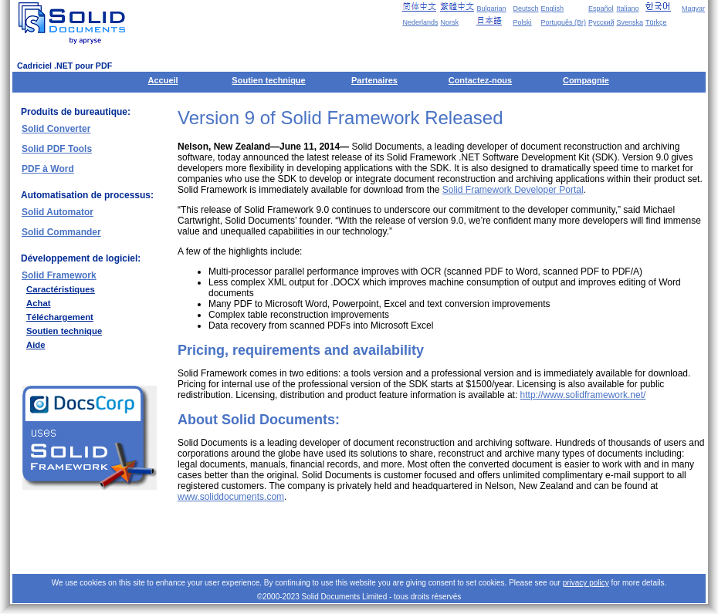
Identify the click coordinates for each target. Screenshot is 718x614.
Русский (601, 22)
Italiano (627, 8)
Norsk (449, 22)
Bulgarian (491, 8)
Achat (38, 303)
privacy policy (586, 583)
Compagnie (586, 80)
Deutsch (525, 8)
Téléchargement (59, 317)
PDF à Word (48, 169)
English (552, 8)
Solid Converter (56, 128)
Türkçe (656, 22)
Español (601, 8)
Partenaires (374, 80)
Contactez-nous (481, 80)
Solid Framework (59, 275)
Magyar (693, 8)
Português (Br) (564, 22)
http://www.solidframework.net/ (583, 395)
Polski (522, 22)
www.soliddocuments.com (231, 496)
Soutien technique (268, 80)
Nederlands (420, 22)
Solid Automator (57, 212)
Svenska (629, 22)
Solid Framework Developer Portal (513, 189)
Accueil (163, 80)
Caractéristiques (60, 289)
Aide (36, 344)
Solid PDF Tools (57, 148)
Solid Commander (61, 232)
